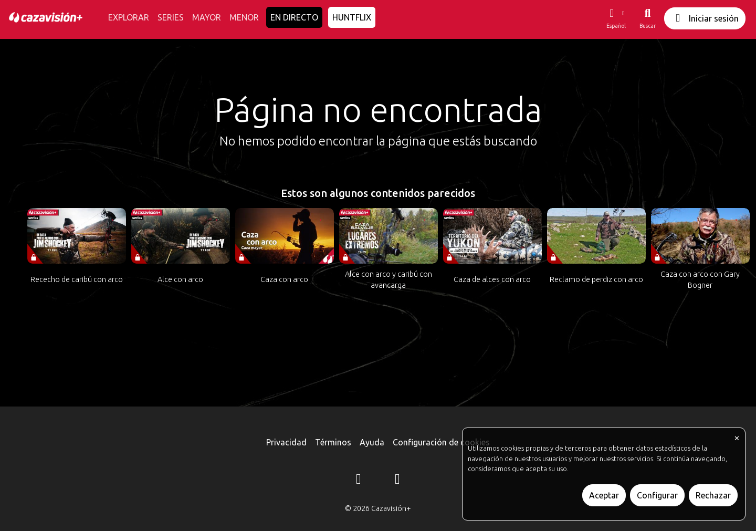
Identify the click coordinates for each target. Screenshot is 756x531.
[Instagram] (358, 481)
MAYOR (206, 17)
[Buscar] (647, 18)
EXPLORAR (128, 17)
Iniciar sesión (705, 18)
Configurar (657, 495)
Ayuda (372, 442)
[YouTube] (397, 481)
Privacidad (286, 442)
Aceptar (604, 495)
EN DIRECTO (294, 17)
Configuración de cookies (441, 442)
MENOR (244, 17)
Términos (333, 442)
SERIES (171, 17)
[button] (616, 18)
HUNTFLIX (351, 17)
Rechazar (713, 495)
